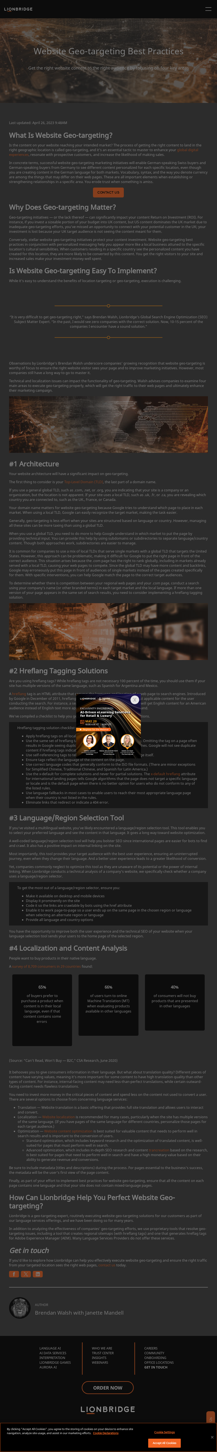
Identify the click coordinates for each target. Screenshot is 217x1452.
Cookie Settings (164, 1432)
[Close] (212, 1437)
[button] (135, 700)
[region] (108, 1437)
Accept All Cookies (164, 1443)
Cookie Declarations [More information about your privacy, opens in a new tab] (105, 1433)
